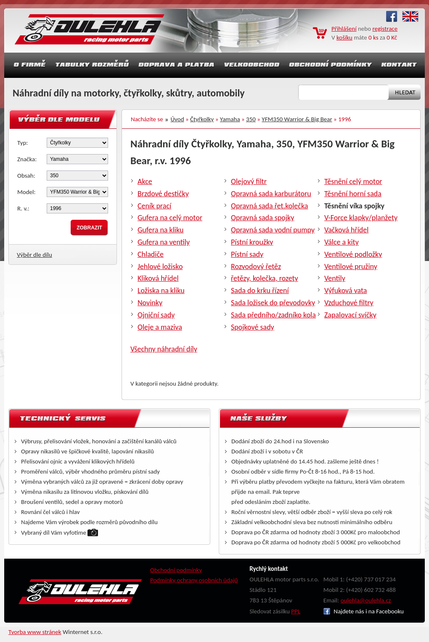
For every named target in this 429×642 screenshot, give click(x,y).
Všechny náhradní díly (163, 349)
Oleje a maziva (160, 327)
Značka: (27, 159)
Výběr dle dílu (34, 254)
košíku (344, 37)
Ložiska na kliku (161, 290)
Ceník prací (154, 205)
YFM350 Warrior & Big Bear (297, 119)
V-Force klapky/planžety (360, 217)
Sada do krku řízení (260, 290)
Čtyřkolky (202, 119)
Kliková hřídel (158, 278)
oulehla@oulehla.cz (366, 600)
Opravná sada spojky (262, 217)
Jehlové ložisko (160, 266)
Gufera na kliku (160, 229)
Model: (26, 192)
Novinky (150, 302)
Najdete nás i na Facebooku (363, 611)
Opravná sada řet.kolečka (269, 205)
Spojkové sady (252, 327)
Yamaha (230, 119)
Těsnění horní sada (352, 193)
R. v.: (23, 208)
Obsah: (26, 175)
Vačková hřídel (346, 229)
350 (251, 119)
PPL (295, 611)
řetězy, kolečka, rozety (264, 278)
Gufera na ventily (164, 242)
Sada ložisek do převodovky (273, 302)
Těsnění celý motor (353, 181)
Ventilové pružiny (350, 266)
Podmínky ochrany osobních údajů (194, 580)
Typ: (22, 143)
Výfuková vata (345, 290)
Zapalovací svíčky (350, 315)
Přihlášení (344, 28)
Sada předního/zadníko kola (273, 315)
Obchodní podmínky (176, 570)
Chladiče (151, 254)
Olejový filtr (249, 181)
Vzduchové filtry (348, 302)
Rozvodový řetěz (256, 266)
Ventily (334, 278)
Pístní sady (247, 254)
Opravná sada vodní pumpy (273, 229)
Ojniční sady (156, 315)
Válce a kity (341, 242)
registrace (385, 28)
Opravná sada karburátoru (271, 193)
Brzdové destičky (163, 193)
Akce (145, 181)
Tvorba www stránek (34, 632)
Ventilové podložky (353, 254)
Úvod (177, 119)
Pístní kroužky (252, 242)
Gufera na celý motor (170, 217)
